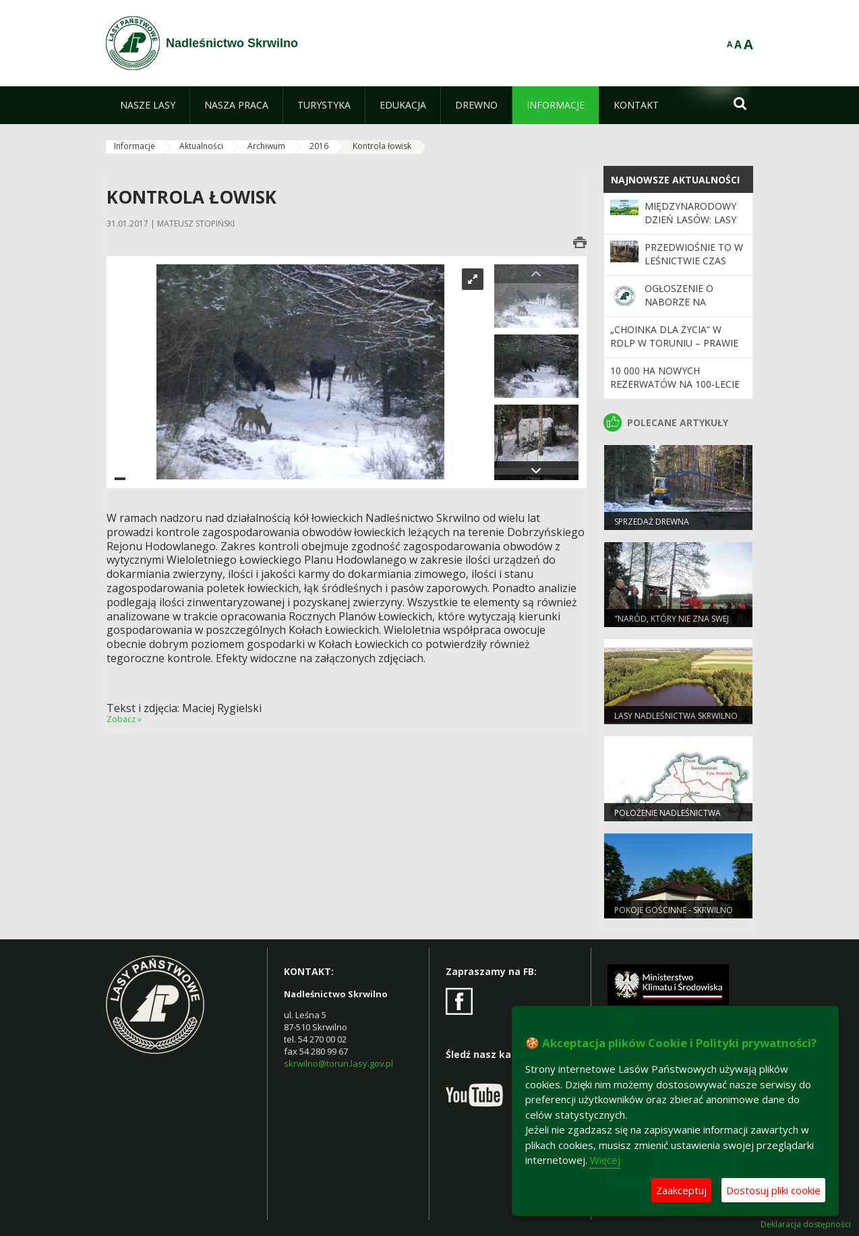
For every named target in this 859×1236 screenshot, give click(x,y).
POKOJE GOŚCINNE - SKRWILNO (673, 910)
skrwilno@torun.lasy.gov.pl (338, 1063)
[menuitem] (147, 105)
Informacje (134, 146)
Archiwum (266, 146)
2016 (318, 146)
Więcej (605, 1160)
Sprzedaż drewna (651, 521)
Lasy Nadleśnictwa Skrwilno (676, 716)
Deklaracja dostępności (806, 1224)
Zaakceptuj (681, 1190)
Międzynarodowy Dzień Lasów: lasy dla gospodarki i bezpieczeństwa (690, 227)
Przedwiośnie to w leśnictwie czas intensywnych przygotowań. (694, 268)
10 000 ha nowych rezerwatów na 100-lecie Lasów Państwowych (675, 384)
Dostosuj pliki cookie (773, 1190)
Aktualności (201, 146)
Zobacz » (124, 719)
